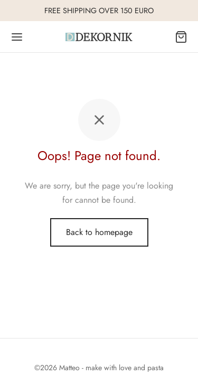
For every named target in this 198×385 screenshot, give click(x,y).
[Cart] (181, 37)
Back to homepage (99, 232)
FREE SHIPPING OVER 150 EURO (99, 10)
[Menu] (17, 36)
